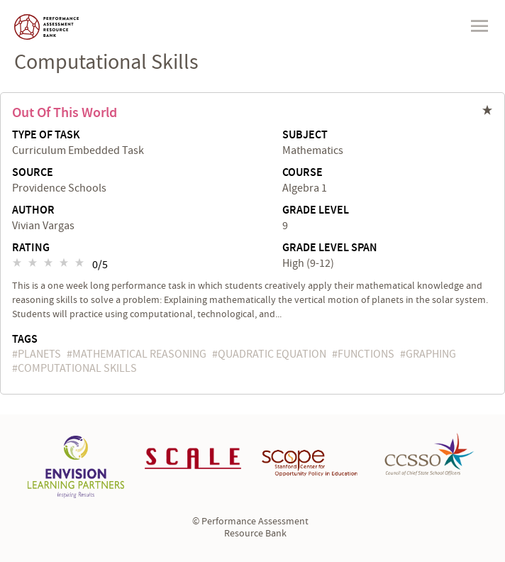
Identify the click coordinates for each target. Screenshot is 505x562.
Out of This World (64, 113)
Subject (305, 135)
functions (366, 354)
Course (302, 173)
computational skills (77, 368)
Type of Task (46, 135)
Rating (31, 248)
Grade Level (315, 211)
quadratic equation (272, 354)
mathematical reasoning (139, 354)
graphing (431, 354)
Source (32, 173)
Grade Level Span (329, 248)
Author (33, 211)
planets (39, 354)
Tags (25, 339)
